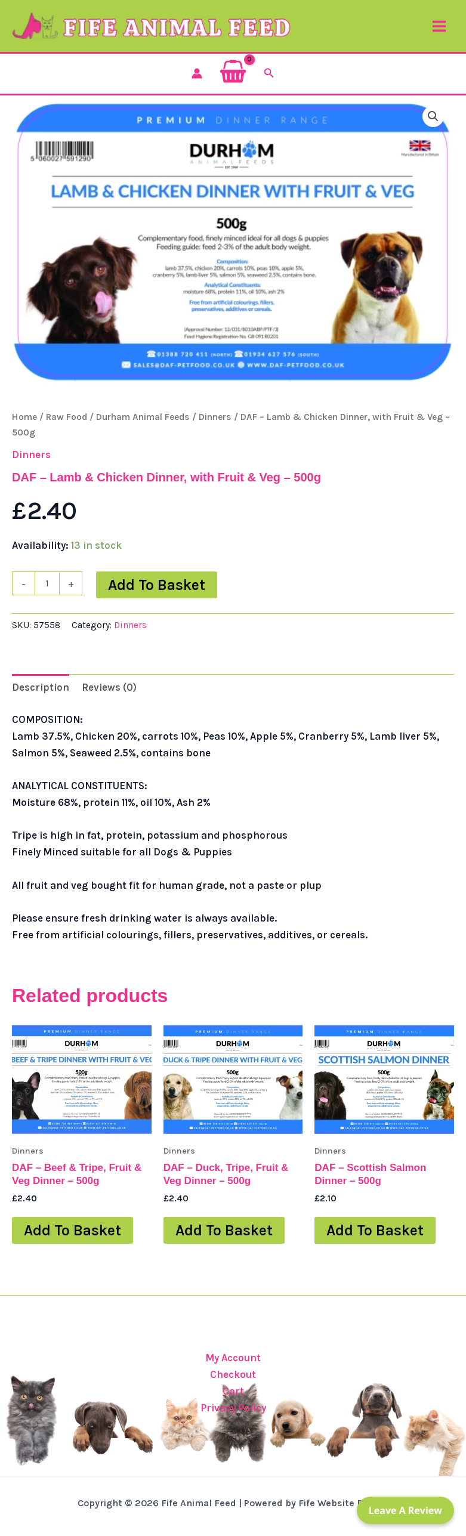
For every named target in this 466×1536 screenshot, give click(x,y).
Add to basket (156, 593)
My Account (233, 1358)
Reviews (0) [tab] (109, 695)
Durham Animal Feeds (143, 425)
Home (24, 425)
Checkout (233, 1374)
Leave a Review (405, 1510)
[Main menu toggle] (439, 30)
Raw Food (66, 425)
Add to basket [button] (72, 1238)
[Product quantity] (47, 592)
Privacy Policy (233, 1408)
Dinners (215, 425)
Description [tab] (40, 695)
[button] (269, 81)
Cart (233, 1391)
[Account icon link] (197, 81)
